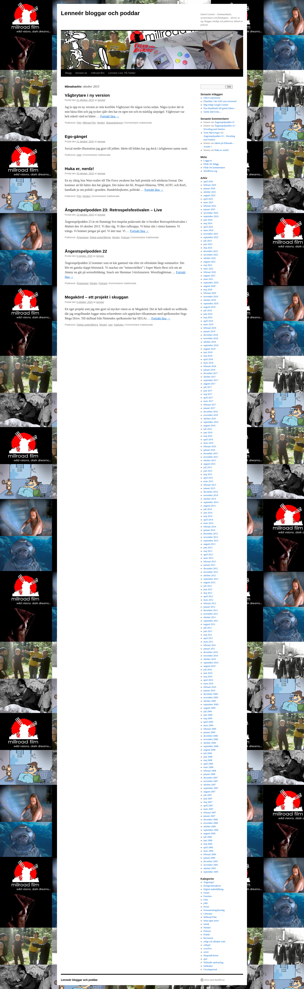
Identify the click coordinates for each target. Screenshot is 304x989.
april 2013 (208, 554)
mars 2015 (208, 481)
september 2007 (211, 788)
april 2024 (208, 226)
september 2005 (211, 871)
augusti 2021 (210, 275)
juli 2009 (208, 711)
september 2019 (211, 303)
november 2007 (211, 781)
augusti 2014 (210, 505)
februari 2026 (210, 185)
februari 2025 (210, 206)
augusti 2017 (210, 383)
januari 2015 (209, 488)
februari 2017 (210, 404)
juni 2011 (208, 631)
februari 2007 (210, 812)
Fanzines (208, 896)
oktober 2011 (210, 617)
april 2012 (208, 596)
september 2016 (211, 422)
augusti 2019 (210, 307)
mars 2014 (208, 523)
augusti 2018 (210, 348)
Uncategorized (210, 969)
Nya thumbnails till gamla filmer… (220, 108)
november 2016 (211, 415)
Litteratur (208, 913)
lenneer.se (81, 72)
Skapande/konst (114, 122)
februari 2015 (210, 484)
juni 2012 (208, 589)
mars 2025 (208, 202)
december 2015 (211, 453)
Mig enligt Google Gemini (216, 104)
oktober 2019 (210, 300)
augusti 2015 (210, 464)
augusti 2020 (210, 286)
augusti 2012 (210, 582)
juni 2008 (208, 756)
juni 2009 (208, 715)
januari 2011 (209, 648)
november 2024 (211, 213)
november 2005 (211, 864)
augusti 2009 (210, 708)
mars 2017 (208, 401)
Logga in (208, 160)
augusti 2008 (210, 749)
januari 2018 (209, 369)
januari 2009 (209, 732)
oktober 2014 (210, 498)
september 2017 (211, 380)
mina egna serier (211, 920)
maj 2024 (208, 223)
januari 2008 (209, 774)
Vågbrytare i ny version (87, 95)
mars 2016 (208, 443)
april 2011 (208, 638)
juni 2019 (208, 314)
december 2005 (211, 861)
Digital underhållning (100, 237)
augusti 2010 (210, 666)
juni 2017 (208, 390)
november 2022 (211, 254)
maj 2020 (208, 289)
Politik (207, 934)
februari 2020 (210, 293)
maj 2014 (208, 516)
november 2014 (211, 495)
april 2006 (208, 847)
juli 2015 (208, 467)
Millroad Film (89, 122)
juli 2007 (208, 795)
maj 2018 (208, 355)
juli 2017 (208, 387)
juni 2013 (208, 547)
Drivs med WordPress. (214, 980)
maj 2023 (208, 247)
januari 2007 (209, 816)
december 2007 (211, 777)
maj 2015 (208, 474)
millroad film (97, 72)
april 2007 (208, 805)
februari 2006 (210, 854)
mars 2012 (208, 600)
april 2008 (208, 763)
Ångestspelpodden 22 (86, 251)
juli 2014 (208, 509)
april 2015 (208, 477)
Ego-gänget (76, 136)
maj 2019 (208, 317)
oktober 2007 (210, 784)
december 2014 (211, 491)
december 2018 (211, 335)
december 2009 (211, 694)
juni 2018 (208, 352)
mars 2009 (208, 725)
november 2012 (211, 572)
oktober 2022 (210, 258)
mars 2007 (208, 809)
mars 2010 (208, 683)
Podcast (125, 237)
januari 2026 (209, 188)
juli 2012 (208, 586)
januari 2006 (209, 858)
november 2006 (211, 823)
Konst (206, 906)
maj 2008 (208, 760)
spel (110, 324)
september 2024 (211, 216)
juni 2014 (208, 512)
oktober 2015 (210, 460)
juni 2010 (208, 673)
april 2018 (208, 359)
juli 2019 (208, 310)
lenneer (101, 100)
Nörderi (101, 122)
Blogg (68, 72)
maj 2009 (208, 718)
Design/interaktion (212, 885)
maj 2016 (208, 436)
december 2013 (211, 533)
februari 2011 (210, 645)
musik (206, 924)
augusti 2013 (210, 544)
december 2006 (211, 819)
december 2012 (211, 568)
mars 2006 (208, 851)
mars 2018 (208, 362)
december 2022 (211, 251)
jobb (79, 155)
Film (79, 122)
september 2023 (211, 237)
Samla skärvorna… (212, 111)
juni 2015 (208, 471)
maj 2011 (208, 634)
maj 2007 (208, 802)
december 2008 (211, 735)
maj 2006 (208, 844)
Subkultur (119, 324)
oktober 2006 (210, 826)
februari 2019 (210, 328)
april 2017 (208, 397)
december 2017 (211, 373)
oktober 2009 (210, 701)
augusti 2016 (210, 425)
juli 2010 (208, 669)
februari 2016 (210, 446)
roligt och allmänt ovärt (214, 941)
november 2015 (211, 457)
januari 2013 (209, 565)
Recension (208, 938)
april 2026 (208, 181)
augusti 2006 (210, 833)
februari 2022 (210, 272)
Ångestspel (82, 237)
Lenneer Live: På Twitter (122, 72)
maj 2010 (208, 676)
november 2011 (211, 613)
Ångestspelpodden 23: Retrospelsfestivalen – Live (113, 210)
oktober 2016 (210, 418)
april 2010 (208, 680)
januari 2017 (209, 408)
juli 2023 (208, 240)
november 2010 (211, 655)
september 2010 (211, 662)
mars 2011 (208, 641)
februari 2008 (210, 770)
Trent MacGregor (212, 132)
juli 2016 (208, 429)
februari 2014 (210, 526)
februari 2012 (210, 603)
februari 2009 (210, 729)
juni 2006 (208, 840)
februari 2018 (210, 366)
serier (206, 952)
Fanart (207, 892)
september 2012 (211, 579)
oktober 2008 (210, 742)
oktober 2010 (210, 659)
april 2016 (208, 439)
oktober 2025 (210, 192)
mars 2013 (208, 558)
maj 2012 (208, 593)
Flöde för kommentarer (214, 167)
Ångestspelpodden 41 (224, 122)
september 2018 (211, 345)
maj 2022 (208, 265)
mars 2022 (208, 268)
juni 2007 (208, 798)
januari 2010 (209, 690)
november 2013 (211, 537)
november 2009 (211, 697)
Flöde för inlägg (211, 164)
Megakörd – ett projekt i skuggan (96, 297)
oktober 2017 (210, 376)
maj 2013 (208, 551)
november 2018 (211, 338)
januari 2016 (209, 450)
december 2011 (211, 610)
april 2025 (208, 199)
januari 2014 (209, 530)
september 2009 (211, 704)
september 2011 (211, 620)
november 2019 (211, 296)
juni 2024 (208, 219)
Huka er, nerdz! (79, 168)
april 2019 (208, 321)
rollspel (207, 945)
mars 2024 (208, 230)
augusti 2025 (210, 195)
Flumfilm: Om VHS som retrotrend (220, 101)
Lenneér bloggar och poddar (100, 13)
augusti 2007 (210, 791)
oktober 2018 (210, 342)
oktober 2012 (210, 575)
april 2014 (208, 519)
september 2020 (211, 282)
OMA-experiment (212, 97)
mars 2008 (208, 767)
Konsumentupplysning (214, 910)
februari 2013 (210, 561)
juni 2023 (208, 244)
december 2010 (211, 652)
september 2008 (211, 746)
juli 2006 (208, 837)
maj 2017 (208, 394)
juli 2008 (208, 753)
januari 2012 (209, 606)
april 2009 (208, 722)
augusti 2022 (210, 261)
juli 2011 (208, 627)
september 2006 (211, 830)
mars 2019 (208, 324)
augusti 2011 (209, 624)
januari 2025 (209, 209)
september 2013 (211, 540)
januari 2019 (209, 331)
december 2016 (211, 411)
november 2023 (211, 233)
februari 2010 (210, 687)
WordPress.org (210, 171)
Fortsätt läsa (109, 116)
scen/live (208, 948)
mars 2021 (208, 279)
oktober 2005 (210, 868)
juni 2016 (208, 432)
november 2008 (211, 739)
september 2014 (211, 502)
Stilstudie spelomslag (213, 962)
